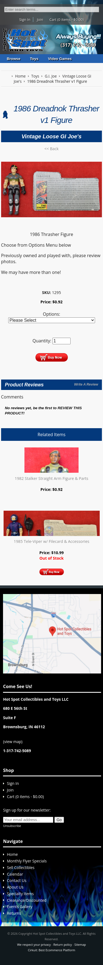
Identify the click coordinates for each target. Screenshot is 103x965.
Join (40, 19)
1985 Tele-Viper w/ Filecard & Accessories (51, 541)
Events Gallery (19, 906)
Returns (14, 913)
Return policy (62, 944)
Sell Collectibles (20, 867)
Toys (34, 59)
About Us (15, 887)
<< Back (51, 148)
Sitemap (80, 944)
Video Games (60, 59)
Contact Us (16, 880)
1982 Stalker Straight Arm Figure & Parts (51, 478)
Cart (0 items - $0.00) (66, 19)
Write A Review (86, 384)
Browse (13, 59)
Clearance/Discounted (26, 900)
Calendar (15, 874)
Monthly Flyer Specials (27, 861)
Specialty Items (20, 893)
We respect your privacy (34, 944)
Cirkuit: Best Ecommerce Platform (51, 950)
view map (12, 741)
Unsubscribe (12, 826)
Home (12, 854)
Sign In (24, 19)
